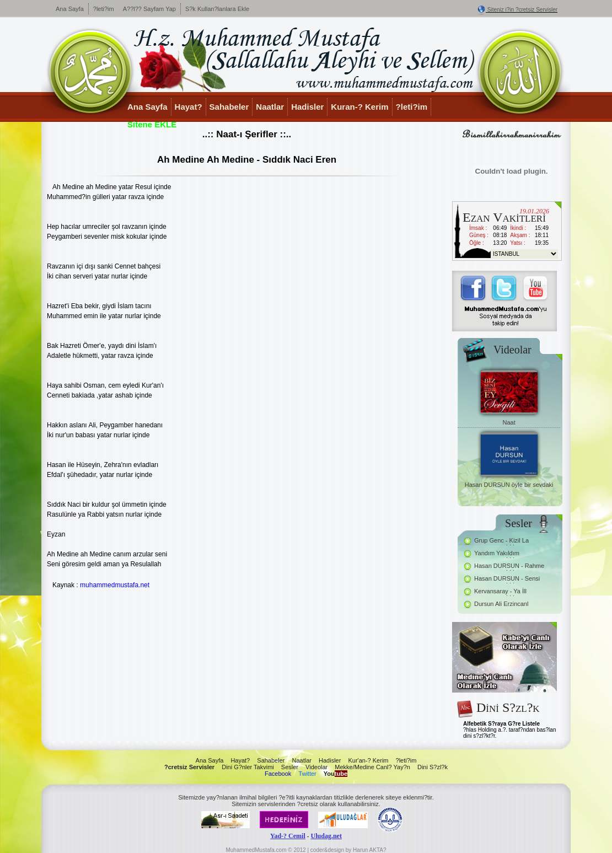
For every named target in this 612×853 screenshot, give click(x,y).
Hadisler (307, 106)
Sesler (289, 767)
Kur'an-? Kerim (368, 760)
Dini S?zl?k (432, 767)
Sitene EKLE (151, 124)
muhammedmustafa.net (114, 585)
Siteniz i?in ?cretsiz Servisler (522, 10)
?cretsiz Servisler (189, 767)
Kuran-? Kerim (359, 106)
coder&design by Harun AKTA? (348, 850)
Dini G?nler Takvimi (248, 767)
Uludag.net (326, 836)
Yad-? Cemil (287, 836)
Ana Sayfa (70, 9)
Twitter (307, 773)
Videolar (316, 767)
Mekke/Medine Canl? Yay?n (372, 767)
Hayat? (188, 106)
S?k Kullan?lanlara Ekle (217, 9)
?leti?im (103, 9)
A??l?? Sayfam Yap (149, 9)
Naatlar (270, 106)
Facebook (278, 773)
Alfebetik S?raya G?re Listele (501, 724)
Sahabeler (229, 106)
